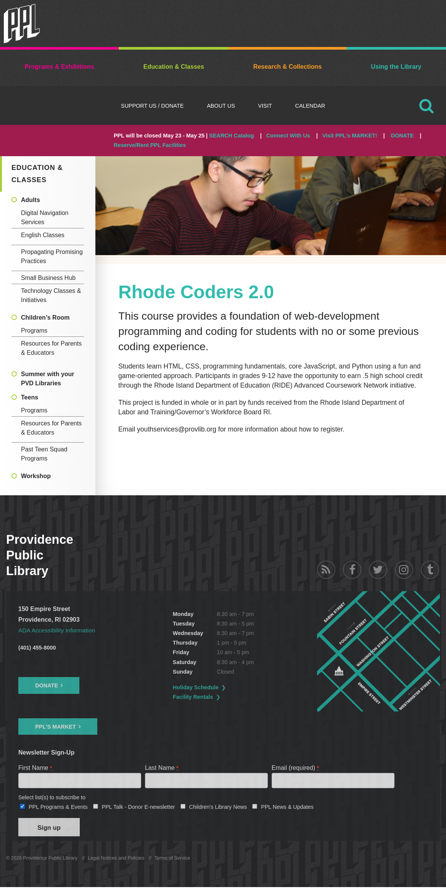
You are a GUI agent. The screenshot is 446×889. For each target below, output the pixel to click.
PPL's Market (55, 726)
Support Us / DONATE (152, 106)
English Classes (42, 235)
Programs (34, 330)
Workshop (36, 476)
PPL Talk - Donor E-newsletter (138, 808)
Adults (30, 200)
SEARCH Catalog (231, 136)
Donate (46, 685)
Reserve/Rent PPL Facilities (150, 145)
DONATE (402, 136)
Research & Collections (287, 66)
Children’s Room (45, 317)
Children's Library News (218, 808)
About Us (221, 106)
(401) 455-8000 (37, 648)
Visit (265, 106)
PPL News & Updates (287, 808)
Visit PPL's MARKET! (349, 136)
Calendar (310, 106)
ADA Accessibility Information (58, 630)
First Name (35, 767)
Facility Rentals (193, 697)
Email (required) (296, 767)
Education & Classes (173, 66)
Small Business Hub (48, 278)
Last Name (162, 767)
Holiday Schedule (196, 687)
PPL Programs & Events (58, 808)
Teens (29, 397)
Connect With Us (288, 136)
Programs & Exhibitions (59, 66)
